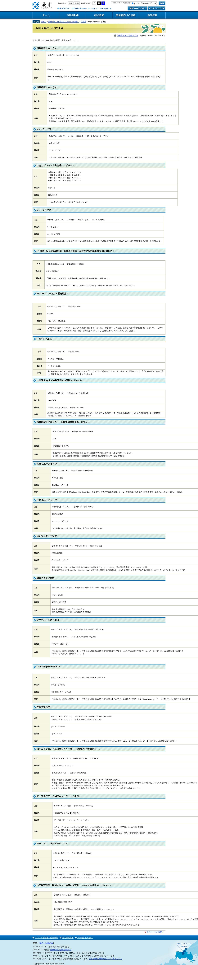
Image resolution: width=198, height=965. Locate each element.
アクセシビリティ (85, 938)
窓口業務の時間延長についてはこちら (105, 959)
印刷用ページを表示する (127, 35)
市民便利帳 (72, 15)
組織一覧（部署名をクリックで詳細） (63, 22)
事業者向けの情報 (125, 15)
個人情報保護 (68, 938)
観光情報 (99, 15)
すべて (137, 3)
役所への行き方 (46, 943)
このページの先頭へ (155, 932)
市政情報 (152, 15)
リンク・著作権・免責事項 (46, 938)
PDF (154, 3)
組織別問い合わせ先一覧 (60, 950)
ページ (146, 3)
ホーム (46, 15)
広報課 (83, 22)
